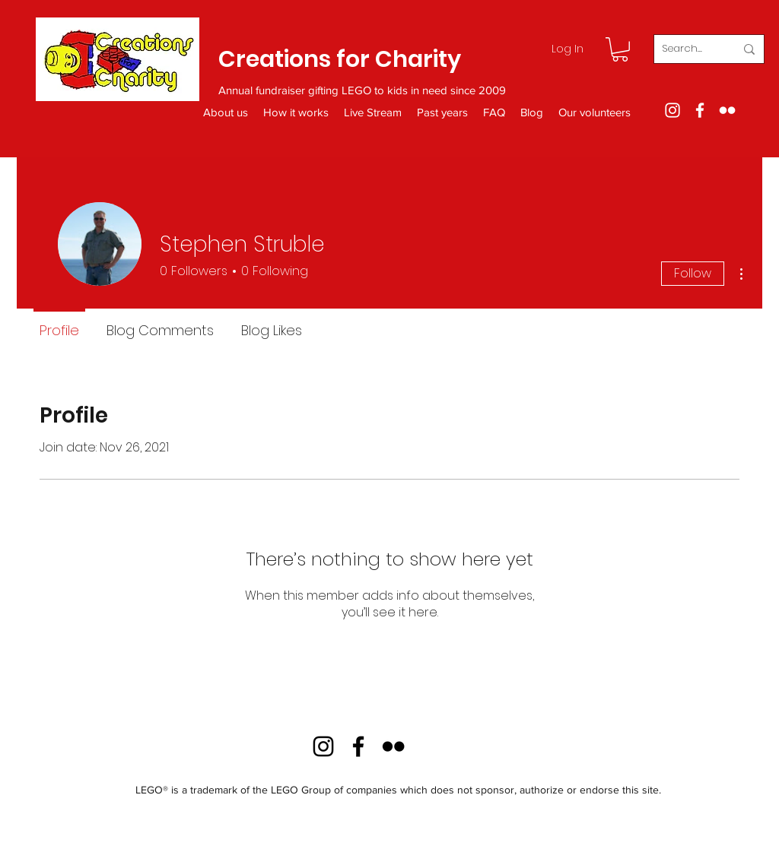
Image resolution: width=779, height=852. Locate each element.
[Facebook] (700, 110)
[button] (620, 49)
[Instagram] (672, 110)
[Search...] (687, 49)
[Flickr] (727, 110)
